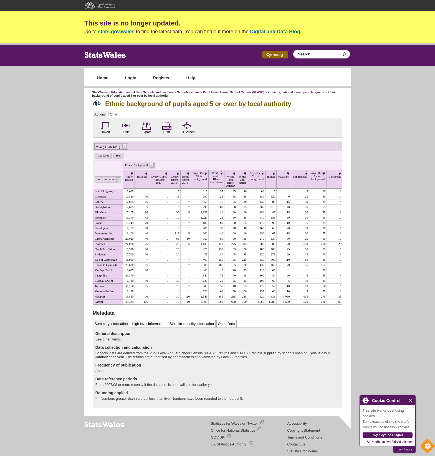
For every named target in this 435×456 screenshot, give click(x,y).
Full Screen (186, 127)
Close (410, 400)
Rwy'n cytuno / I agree (387, 435)
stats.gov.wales (116, 31)
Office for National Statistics (233, 430)
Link (126, 127)
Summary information (111, 324)
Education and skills (125, 92)
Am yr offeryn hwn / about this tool (390, 441)
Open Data (226, 324)
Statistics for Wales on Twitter (234, 423)
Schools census (188, 92)
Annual (100, 371)
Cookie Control (426, 447)
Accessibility (297, 423)
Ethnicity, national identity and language (296, 92)
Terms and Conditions (304, 437)
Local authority (106, 179)
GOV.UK (217, 437)
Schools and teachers (158, 92)
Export (146, 127)
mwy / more (405, 449)
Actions (100, 114)
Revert (105, 127)
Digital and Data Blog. (276, 31)
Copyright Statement (303, 430)
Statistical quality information (192, 324)
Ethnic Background (136, 165)
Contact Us (296, 444)
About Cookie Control (365, 400)
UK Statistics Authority (228, 444)
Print (166, 127)
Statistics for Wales (302, 451)
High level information (148, 324)
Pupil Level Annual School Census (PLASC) (233, 92)
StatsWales (100, 92)
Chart (114, 114)
